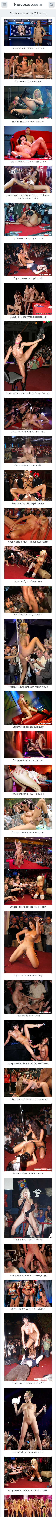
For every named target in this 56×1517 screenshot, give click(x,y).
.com (28, 4)
